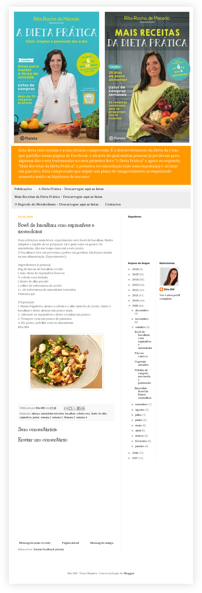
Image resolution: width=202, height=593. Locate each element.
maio (139, 425)
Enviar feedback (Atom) (49, 549)
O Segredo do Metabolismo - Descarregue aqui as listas (57, 204)
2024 (135, 279)
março (140, 435)
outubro (140, 327)
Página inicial (70, 542)
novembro (142, 318)
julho (138, 414)
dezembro (142, 310)
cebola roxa (83, 413)
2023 (135, 284)
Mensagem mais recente (35, 542)
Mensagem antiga (101, 542)
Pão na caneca (141, 354)
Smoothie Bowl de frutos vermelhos (143, 392)
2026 (135, 269)
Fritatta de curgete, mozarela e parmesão (143, 376)
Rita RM (169, 289)
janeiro (140, 446)
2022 (135, 290)
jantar (36, 417)
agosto (140, 409)
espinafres (25, 417)
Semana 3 (69, 417)
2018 (135, 452)
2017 (135, 458)
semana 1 (46, 417)
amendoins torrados (52, 413)
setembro (141, 404)
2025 (135, 274)
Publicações (23, 189)
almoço (36, 413)
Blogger (129, 573)
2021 (135, 295)
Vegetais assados (142, 363)
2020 (136, 300)
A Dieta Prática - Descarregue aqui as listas (71, 189)
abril (138, 430)
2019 (135, 305)
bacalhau (70, 413)
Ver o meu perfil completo (170, 297)
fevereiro (141, 441)
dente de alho (99, 413)
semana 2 (57, 417)
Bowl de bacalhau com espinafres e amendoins (143, 340)
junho (139, 420)
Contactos (113, 204)
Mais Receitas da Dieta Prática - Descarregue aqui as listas (58, 197)
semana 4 (81, 417)
